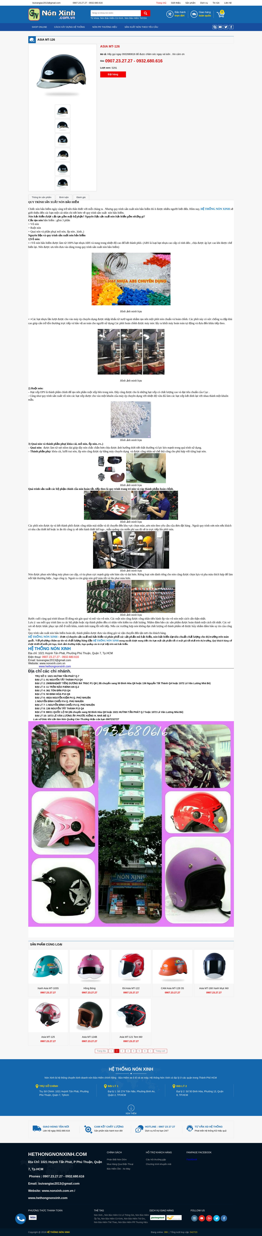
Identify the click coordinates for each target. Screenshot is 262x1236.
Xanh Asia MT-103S (48, 988)
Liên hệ (227, 3)
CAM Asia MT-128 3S (172, 988)
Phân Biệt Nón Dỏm (117, 1159)
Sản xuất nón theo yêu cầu (141, 27)
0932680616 (128, 54)
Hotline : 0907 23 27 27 (160, 1126)
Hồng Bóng (89, 988)
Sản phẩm (190, 3)
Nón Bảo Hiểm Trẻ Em (136, 18)
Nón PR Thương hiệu (104, 27)
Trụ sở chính (48, 1086)
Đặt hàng (113, 74)
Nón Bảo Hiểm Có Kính (111, 18)
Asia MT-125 (48, 1037)
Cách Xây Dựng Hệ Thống (69, 27)
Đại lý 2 (181, 1086)
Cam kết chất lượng (109, 1126)
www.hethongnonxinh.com (55, 666)
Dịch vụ (204, 3)
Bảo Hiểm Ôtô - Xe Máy (118, 1168)
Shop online (39, 27)
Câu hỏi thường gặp (156, 1159)
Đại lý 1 (113, 1086)
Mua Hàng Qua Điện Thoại (120, 1164)
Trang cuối (160, 1051)
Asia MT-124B (89, 1037)
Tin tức (216, 3)
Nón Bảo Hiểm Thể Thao (105, 1222)
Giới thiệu (175, 3)
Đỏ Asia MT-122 (131, 988)
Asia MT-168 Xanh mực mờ (214, 988)
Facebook (192, 1159)
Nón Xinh (98, 1215)
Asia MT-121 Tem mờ (131, 1037)
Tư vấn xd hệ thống (209, 1126)
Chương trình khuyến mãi (158, 1164)
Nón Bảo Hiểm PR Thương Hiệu (133, 1222)
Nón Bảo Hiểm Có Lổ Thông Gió (119, 1215)
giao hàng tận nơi (56, 1126)
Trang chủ (161, 3)
